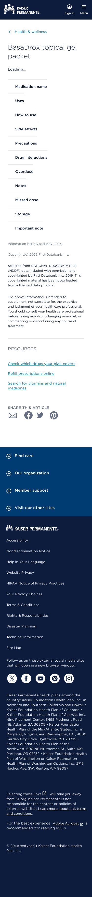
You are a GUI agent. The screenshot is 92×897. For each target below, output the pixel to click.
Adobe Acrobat (68, 823)
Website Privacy (20, 572)
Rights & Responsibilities (27, 615)
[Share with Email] (13, 415)
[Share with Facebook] (26, 415)
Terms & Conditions (22, 605)
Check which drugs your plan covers (41, 364)
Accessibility (17, 540)
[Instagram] (68, 678)
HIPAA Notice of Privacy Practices (35, 583)
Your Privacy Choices (24, 594)
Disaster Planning (21, 626)
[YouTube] (40, 678)
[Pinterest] (54, 678)
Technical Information (24, 637)
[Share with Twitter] (40, 415)
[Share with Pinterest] (54, 415)
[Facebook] (25, 678)
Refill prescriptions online (31, 373)
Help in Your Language (25, 562)
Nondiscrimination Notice (28, 551)
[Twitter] (11, 678)
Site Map (13, 648)
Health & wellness (31, 31)
